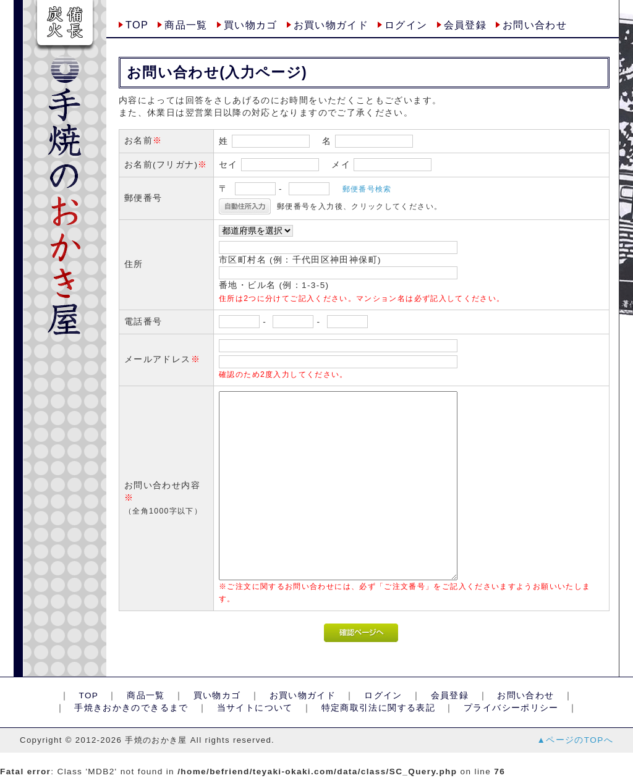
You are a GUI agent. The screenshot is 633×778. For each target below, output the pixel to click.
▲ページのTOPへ (575, 740)
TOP (136, 24)
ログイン (405, 24)
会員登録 (465, 24)
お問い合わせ (535, 24)
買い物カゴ (251, 24)
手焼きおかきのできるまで (131, 707)
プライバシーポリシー (511, 707)
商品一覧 (185, 24)
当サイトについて (254, 707)
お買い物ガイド (331, 24)
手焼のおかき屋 (156, 740)
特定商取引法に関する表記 (378, 707)
